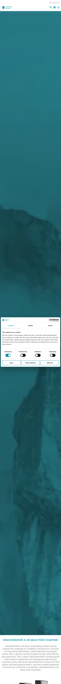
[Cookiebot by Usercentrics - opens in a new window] (50, 320)
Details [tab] (30, 325)
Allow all (50, 363)
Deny (11, 363)
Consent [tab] (11, 325)
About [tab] (50, 325)
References (54, 3)
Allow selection (30, 363)
